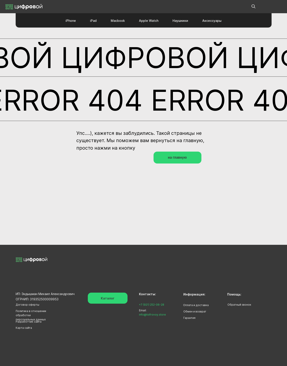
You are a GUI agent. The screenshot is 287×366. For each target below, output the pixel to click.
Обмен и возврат (194, 311)
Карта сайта (24, 327)
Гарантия (189, 318)
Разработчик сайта (28, 321)
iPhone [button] (71, 20)
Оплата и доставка (196, 305)
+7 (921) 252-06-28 (151, 304)
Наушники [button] (180, 20)
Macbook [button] (118, 20)
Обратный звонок (239, 304)
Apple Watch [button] (148, 20)
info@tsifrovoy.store (152, 314)
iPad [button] (93, 20)
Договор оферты (27, 304)
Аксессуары (211, 20)
